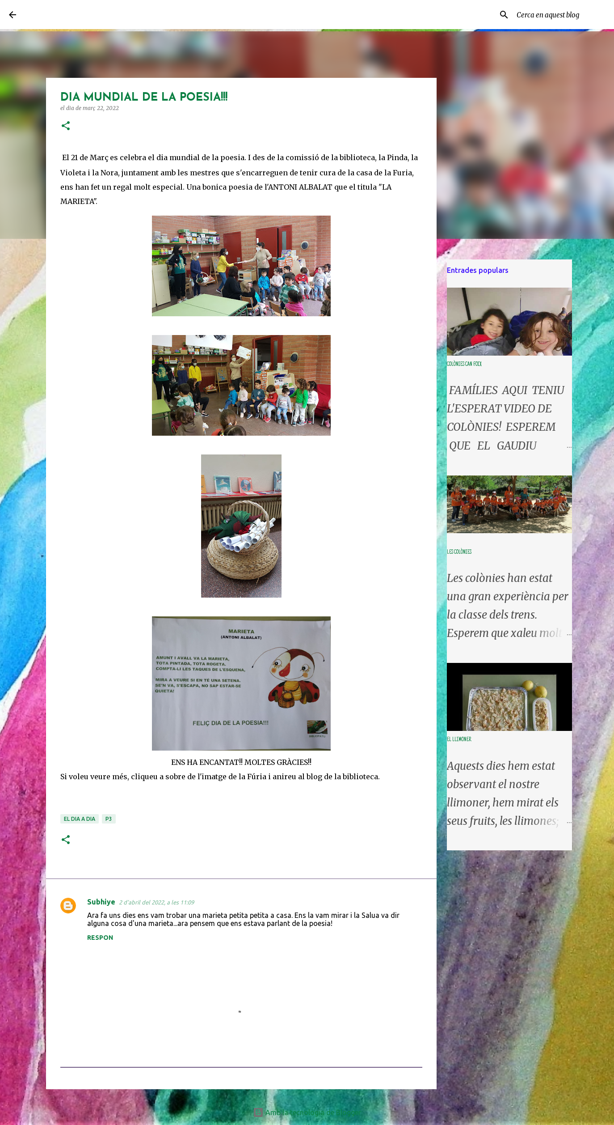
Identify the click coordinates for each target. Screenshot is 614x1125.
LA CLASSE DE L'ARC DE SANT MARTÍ (98, 14)
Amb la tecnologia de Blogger (307, 1112)
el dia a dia (79, 819)
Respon (100, 937)
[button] (65, 126)
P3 (108, 819)
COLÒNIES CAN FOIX (464, 364)
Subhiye (101, 902)
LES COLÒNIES (459, 552)
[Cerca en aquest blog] (560, 14)
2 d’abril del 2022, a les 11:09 (156, 902)
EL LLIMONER (459, 740)
